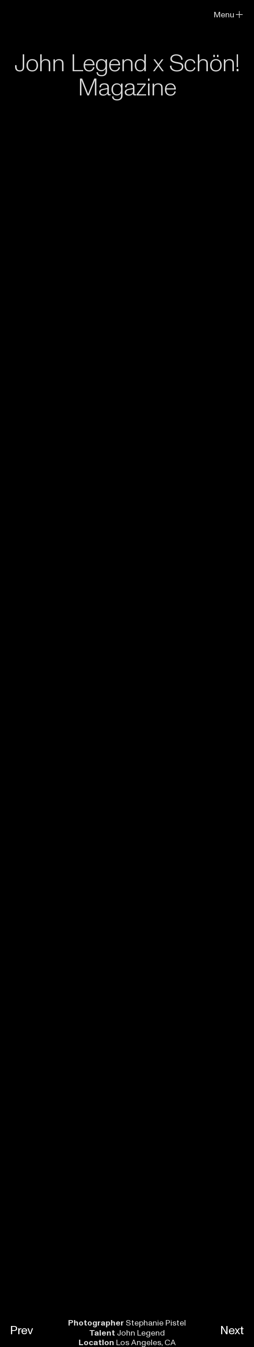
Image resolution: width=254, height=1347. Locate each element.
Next (232, 1330)
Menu (229, 15)
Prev (21, 1330)
